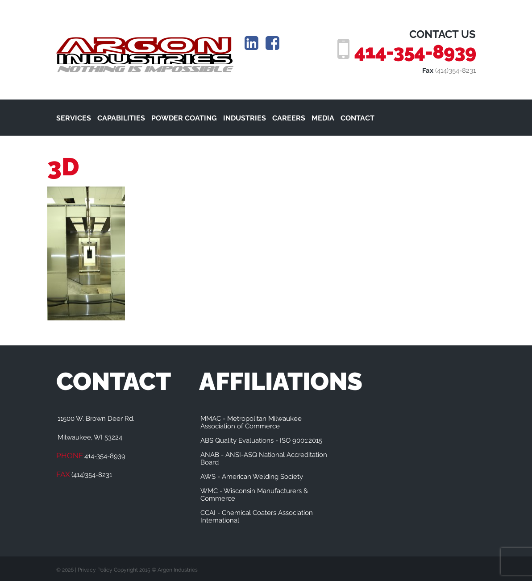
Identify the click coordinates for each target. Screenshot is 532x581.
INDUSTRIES (244, 118)
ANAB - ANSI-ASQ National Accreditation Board (263, 458)
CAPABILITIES (121, 118)
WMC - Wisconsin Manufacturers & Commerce (254, 494)
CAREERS (288, 118)
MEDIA (323, 118)
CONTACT (357, 118)
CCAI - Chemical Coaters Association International (256, 516)
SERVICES (73, 118)
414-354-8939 (415, 52)
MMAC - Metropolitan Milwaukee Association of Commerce (251, 422)
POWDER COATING (184, 118)
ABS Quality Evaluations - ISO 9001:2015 (261, 440)
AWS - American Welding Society (251, 477)
